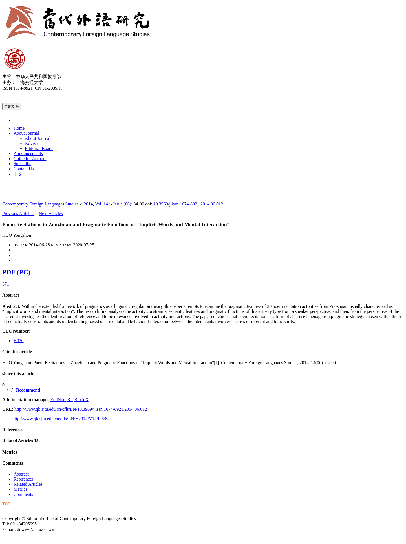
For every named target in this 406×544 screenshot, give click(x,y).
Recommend (28, 390)
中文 (18, 174)
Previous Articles (18, 213)
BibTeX (81, 399)
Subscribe (22, 163)
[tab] (203, 295)
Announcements (28, 153)
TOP (6, 503)
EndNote (58, 399)
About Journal (26, 133)
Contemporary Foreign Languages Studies (40, 204)
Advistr (31, 143)
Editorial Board (39, 148)
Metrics (9, 452)
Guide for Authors (30, 158)
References (12, 429)
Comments (12, 463)
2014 (88, 204)
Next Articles (51, 213)
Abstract (10, 295)
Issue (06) (122, 204)
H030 (19, 340)
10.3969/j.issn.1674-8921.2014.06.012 (188, 204)
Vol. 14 (101, 204)
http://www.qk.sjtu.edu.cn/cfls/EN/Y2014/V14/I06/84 (61, 418)
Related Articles (20, 440)
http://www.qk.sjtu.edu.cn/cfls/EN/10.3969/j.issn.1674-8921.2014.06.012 (80, 409)
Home (19, 128)
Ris (70, 399)
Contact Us (24, 168)
